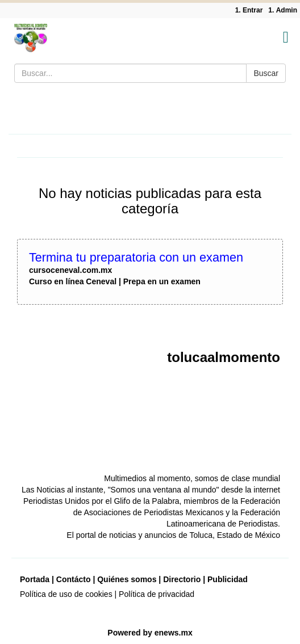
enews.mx (174, 632)
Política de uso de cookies (66, 594)
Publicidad (227, 579)
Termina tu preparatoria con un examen (136, 257)
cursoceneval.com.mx (70, 270)
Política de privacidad (156, 594)
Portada (34, 579)
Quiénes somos (126, 579)
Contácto (73, 579)
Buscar (265, 73)
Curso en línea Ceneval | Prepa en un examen (115, 281)
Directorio (182, 579)
